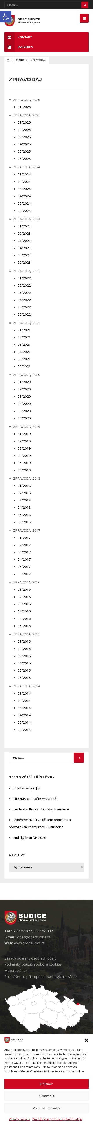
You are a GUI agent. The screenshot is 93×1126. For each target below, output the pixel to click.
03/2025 (24, 137)
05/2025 (24, 151)
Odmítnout (46, 1096)
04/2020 (24, 403)
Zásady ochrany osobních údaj (30, 958)
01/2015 (24, 641)
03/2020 (24, 396)
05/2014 (24, 722)
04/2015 (24, 663)
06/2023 (24, 262)
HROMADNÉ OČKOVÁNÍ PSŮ (35, 798)
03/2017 (24, 552)
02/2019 (24, 441)
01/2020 (24, 382)
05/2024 (24, 203)
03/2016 (24, 604)
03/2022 (24, 292)
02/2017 (24, 545)
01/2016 (24, 589)
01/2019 (24, 433)
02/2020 (24, 389)
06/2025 (24, 158)
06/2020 (24, 418)
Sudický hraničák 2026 (29, 837)
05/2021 (24, 359)
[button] (5, 16)
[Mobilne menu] (84, 18)
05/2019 (24, 463)
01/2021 (24, 330)
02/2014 (24, 700)
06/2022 (24, 314)
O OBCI (20, 60)
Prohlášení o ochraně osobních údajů (57, 1119)
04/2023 (24, 248)
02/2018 (24, 493)
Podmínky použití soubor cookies (33, 964)
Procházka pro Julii (27, 788)
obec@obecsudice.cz (33, 937)
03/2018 (24, 500)
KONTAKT (18, 37)
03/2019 (24, 448)
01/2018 (24, 485)
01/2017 (24, 537)
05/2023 (24, 255)
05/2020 (24, 411)
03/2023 (24, 240)
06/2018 (24, 522)
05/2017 (24, 566)
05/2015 (24, 670)
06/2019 (24, 470)
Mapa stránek (15, 970)
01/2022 (24, 278)
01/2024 (24, 174)
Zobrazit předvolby (46, 1108)
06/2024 (24, 210)
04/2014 (24, 715)
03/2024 (24, 188)
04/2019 (24, 455)
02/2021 (24, 337)
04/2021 (24, 351)
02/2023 (24, 233)
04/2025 (24, 144)
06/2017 (24, 574)
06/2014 (24, 729)
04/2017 (24, 559)
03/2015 (24, 656)
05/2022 (24, 307)
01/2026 (24, 106)
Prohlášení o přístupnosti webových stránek (40, 976)
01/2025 (24, 122)
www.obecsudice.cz (29, 943)
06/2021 (24, 366)
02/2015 (24, 648)
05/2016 (24, 618)
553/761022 (19, 47)
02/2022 (24, 285)
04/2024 (24, 196)
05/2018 (24, 514)
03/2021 (24, 344)
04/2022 (24, 300)
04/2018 (24, 507)
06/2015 (24, 677)
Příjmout (46, 1084)
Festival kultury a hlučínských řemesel (41, 809)
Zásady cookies (19, 1119)
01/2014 (24, 693)
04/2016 (24, 611)
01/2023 (24, 226)
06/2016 (24, 625)
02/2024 (24, 181)
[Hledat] (46, 5)
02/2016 (24, 596)
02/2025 (24, 129)
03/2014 (24, 708)
